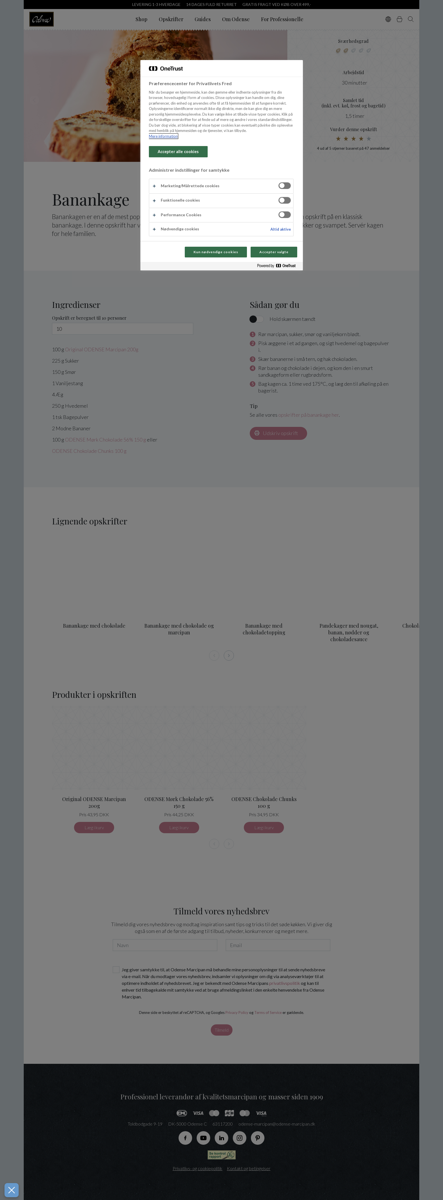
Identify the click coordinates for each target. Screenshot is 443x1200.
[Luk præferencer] (10, 1190)
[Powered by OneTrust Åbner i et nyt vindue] (278, 266)
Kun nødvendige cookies (216, 252)
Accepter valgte (273, 252)
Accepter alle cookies (178, 151)
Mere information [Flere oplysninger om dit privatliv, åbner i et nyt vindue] (163, 136)
